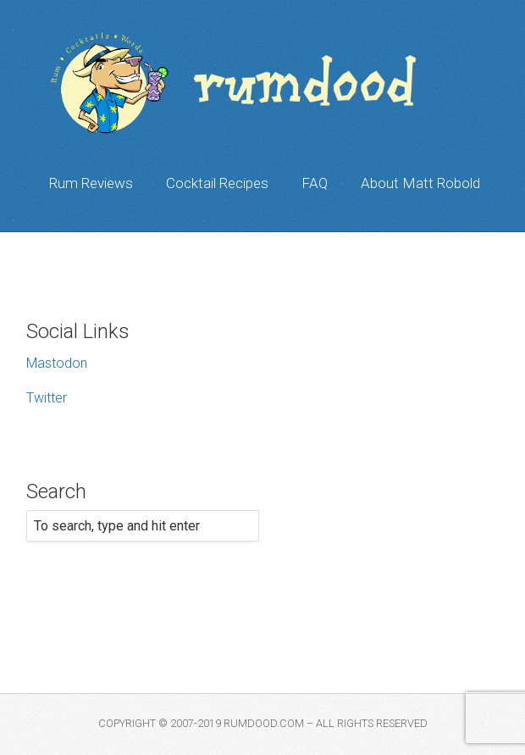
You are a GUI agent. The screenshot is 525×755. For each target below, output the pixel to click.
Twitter (46, 398)
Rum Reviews (91, 183)
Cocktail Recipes (217, 183)
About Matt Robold (420, 183)
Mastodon (56, 363)
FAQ (314, 183)
